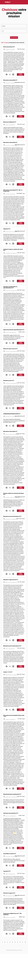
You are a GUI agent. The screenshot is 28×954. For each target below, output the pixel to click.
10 (4, 942)
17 (22, 942)
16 (20, 942)
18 (25, 942)
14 (14, 942)
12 (9, 942)
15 (17, 942)
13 (12, 942)
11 (7, 942)
